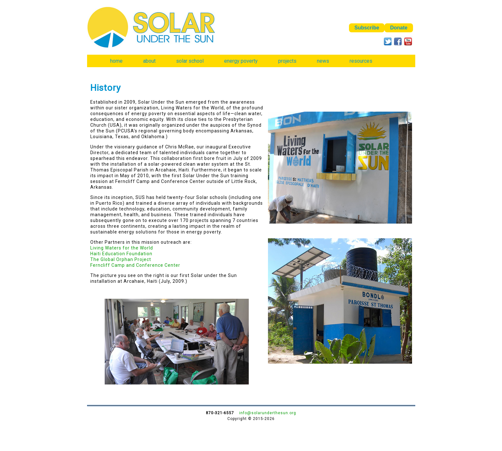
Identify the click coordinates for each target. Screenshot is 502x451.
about (149, 61)
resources (361, 61)
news (323, 61)
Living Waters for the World (121, 247)
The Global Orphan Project (120, 259)
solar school (190, 61)
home (116, 61)
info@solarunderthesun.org (267, 413)
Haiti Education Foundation (121, 253)
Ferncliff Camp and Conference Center (135, 265)
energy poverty (241, 61)
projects (287, 61)
